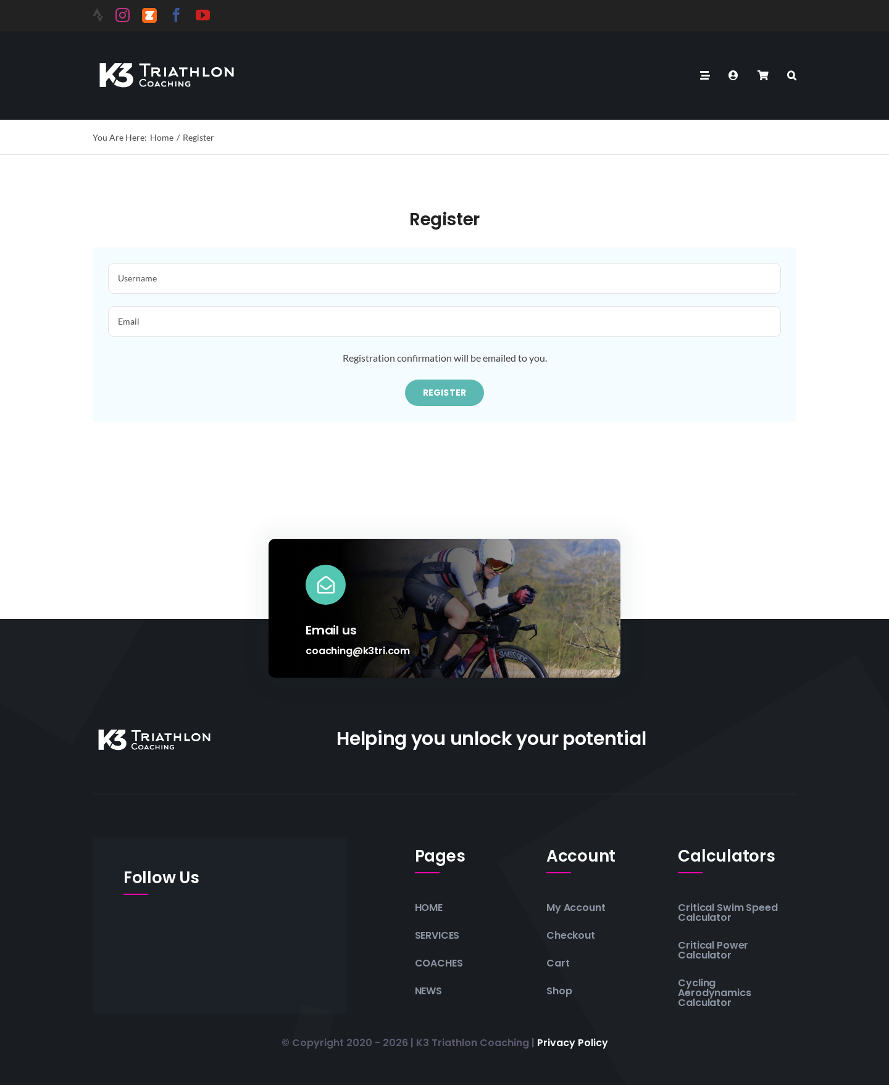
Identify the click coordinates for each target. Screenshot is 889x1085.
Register (445, 392)
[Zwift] (149, 15)
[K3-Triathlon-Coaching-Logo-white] (167, 61)
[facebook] (176, 15)
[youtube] (203, 15)
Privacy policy (572, 1043)
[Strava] (98, 15)
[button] (791, 75)
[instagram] (122, 15)
